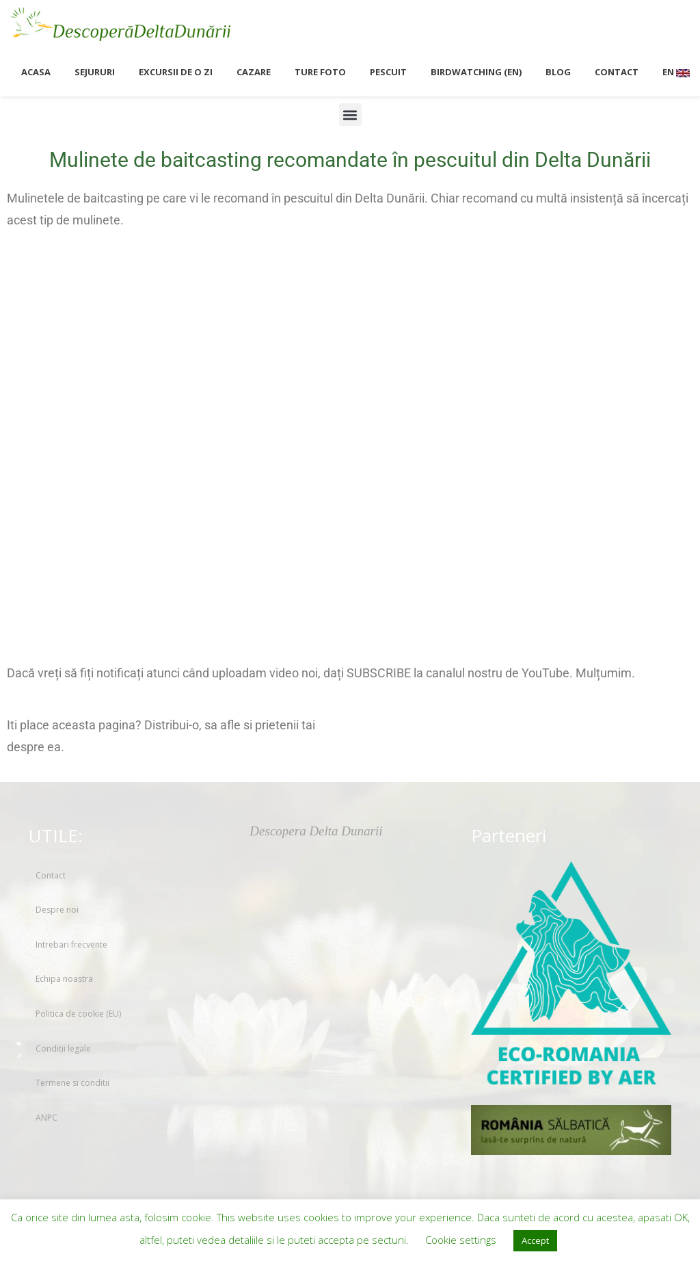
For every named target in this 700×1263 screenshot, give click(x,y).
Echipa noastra (64, 979)
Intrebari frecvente (71, 944)
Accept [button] (535, 1240)
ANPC (46, 1117)
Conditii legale (63, 1048)
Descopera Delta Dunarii (316, 831)
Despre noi (57, 909)
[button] (350, 114)
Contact (51, 875)
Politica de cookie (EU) (78, 1013)
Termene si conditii (72, 1083)
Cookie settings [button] (460, 1240)
